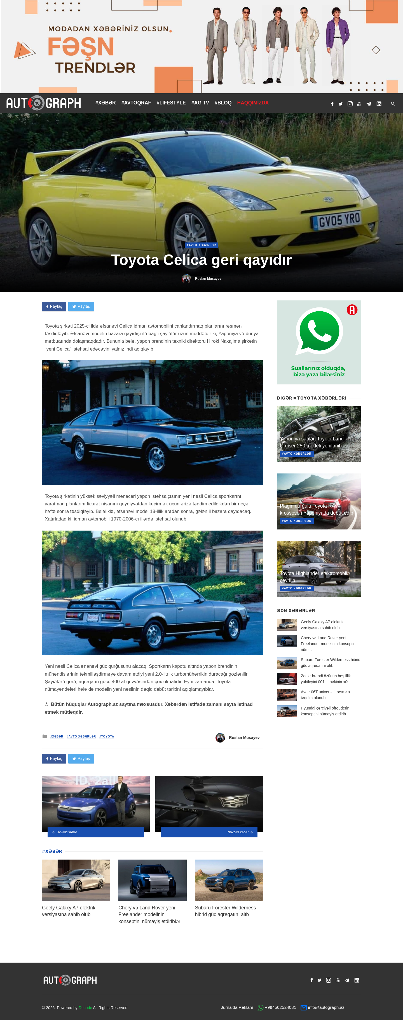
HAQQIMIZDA (253, 103)
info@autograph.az (326, 1007)
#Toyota (106, 736)
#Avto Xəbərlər (201, 245)
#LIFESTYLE (171, 103)
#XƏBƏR (105, 103)
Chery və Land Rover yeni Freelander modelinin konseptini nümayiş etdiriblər (149, 914)
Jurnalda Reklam (237, 1007)
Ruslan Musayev (208, 279)
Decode (85, 1007)
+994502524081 (280, 1007)
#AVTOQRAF (136, 103)
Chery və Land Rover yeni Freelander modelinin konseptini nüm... (328, 644)
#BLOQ (223, 103)
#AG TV (200, 103)
